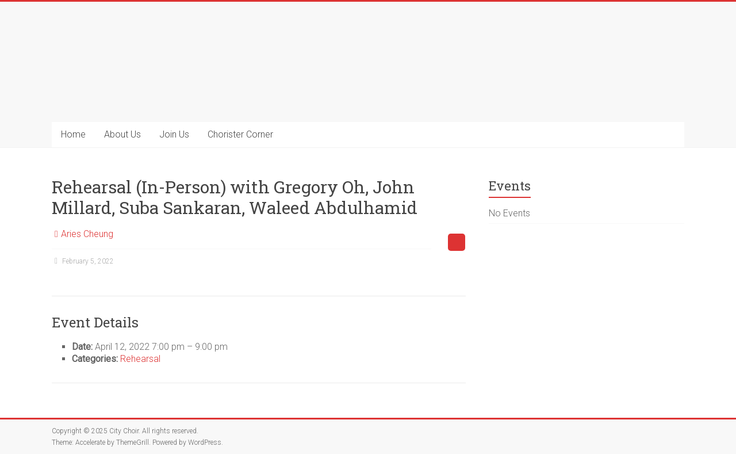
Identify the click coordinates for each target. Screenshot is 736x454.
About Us (122, 134)
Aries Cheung (87, 233)
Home (73, 134)
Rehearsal (140, 358)
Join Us (174, 134)
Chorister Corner (240, 134)
